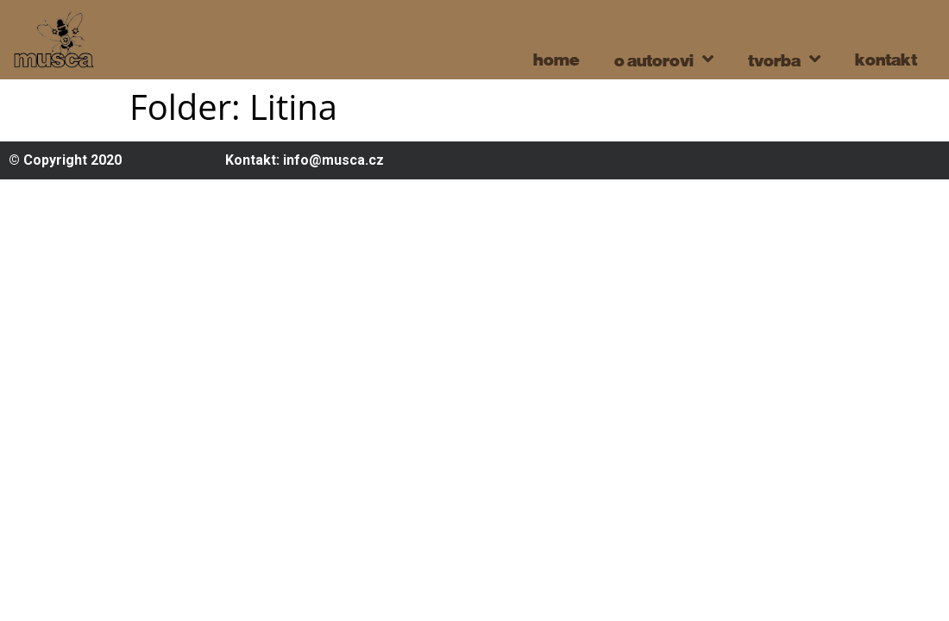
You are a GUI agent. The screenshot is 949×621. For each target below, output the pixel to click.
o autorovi (663, 59)
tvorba (784, 59)
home (556, 58)
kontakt (886, 58)
